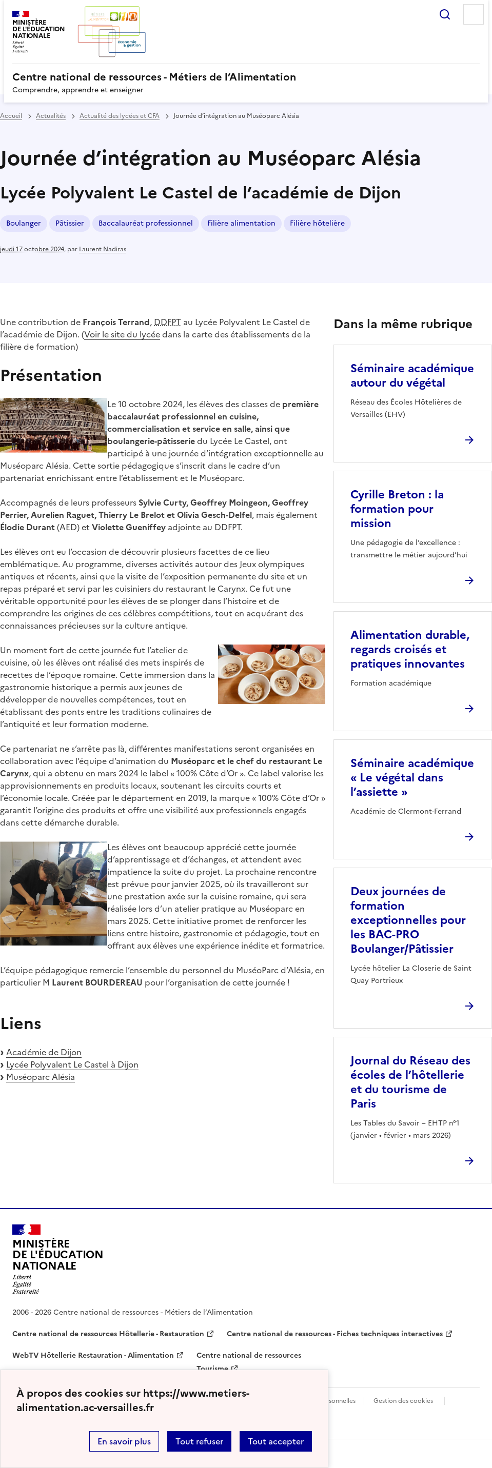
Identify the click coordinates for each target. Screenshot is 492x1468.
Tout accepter (276, 1441)
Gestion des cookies (403, 1400)
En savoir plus (124, 1441)
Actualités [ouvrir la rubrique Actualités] (51, 115)
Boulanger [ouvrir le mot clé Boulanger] (23, 223)
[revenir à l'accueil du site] (246, 77)
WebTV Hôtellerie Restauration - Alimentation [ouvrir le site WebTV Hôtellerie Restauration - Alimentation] (93, 1355)
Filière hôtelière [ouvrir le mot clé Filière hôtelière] (317, 223)
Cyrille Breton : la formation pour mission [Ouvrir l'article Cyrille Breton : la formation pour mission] (397, 509)
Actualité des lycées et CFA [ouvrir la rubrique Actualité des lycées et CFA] (120, 115)
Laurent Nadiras (102, 249)
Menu (473, 14)
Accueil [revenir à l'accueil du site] (11, 115)
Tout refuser (199, 1441)
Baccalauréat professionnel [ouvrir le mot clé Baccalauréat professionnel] (146, 223)
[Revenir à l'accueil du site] (58, 1259)
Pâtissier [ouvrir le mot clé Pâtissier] (69, 223)
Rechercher (445, 14)
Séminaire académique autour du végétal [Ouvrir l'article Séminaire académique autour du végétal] (412, 375)
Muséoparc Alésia (40, 1077)
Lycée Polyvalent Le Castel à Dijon (72, 1064)
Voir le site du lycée (122, 334)
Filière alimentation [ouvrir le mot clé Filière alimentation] (241, 223)
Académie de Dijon (44, 1052)
